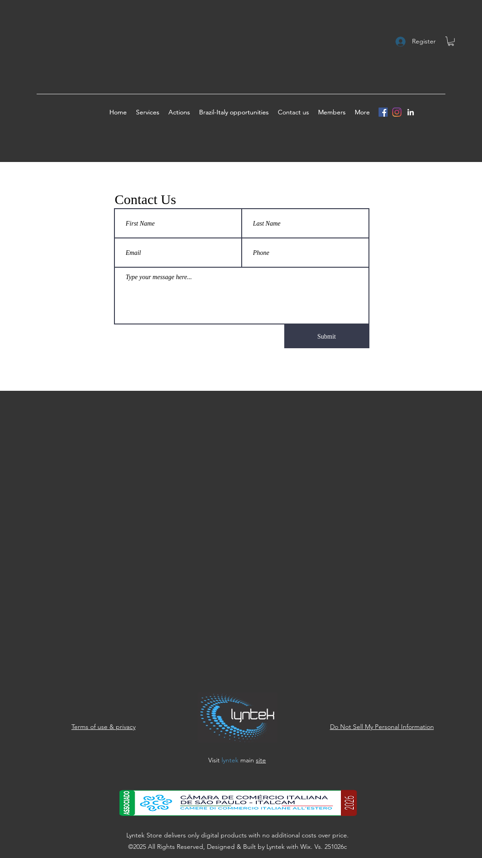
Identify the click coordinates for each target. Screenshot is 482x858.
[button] (450, 41)
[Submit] (326, 336)
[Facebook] (383, 112)
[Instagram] (396, 112)
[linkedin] (410, 112)
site (261, 760)
